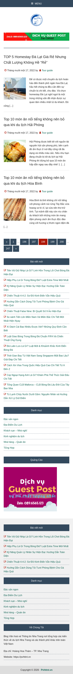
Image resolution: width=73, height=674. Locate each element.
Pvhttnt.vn (36, 20)
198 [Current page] (43, 242)
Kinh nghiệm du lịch (14, 436)
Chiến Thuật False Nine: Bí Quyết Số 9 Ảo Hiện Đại (34, 311)
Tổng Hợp (9, 448)
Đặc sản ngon (11, 419)
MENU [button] (38, 3)
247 (8, 249)
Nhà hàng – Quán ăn (15, 442)
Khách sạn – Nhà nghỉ (15, 430)
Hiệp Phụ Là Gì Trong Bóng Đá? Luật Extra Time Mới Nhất (37, 280)
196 (25, 242)
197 (34, 242)
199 (53, 242)
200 (62, 242)
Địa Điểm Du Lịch (13, 425)
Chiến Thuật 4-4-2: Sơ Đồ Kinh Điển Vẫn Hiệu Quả (33, 295)
